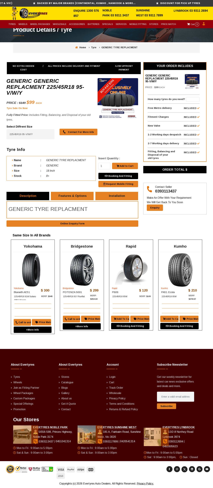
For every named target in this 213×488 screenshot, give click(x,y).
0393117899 (108, 441)
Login (112, 377)
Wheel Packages (40, 24)
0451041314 (63, 441)
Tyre (93, 47)
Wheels (23, 24)
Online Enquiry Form (72, 223)
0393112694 (173, 441)
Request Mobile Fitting (118, 184)
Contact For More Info (78, 132)
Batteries (93, 24)
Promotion (19, 409)
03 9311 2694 (198, 10)
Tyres (12, 24)
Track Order (116, 387)
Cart (193, 24)
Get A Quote (68, 404)
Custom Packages (24, 398)
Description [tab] (28, 196)
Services (121, 24)
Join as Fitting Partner (26, 387)
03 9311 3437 (120, 15)
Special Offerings (23, 404)
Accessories (77, 24)
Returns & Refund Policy (123, 409)
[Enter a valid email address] (175, 397)
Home (80, 47)
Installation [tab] (117, 196)
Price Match (168, 24)
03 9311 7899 (153, 15)
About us (66, 398)
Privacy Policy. (145, 483)
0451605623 (170, 446)
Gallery (65, 393)
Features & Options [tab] (73, 196)
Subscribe (166, 406)
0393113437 (166, 191)
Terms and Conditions (121, 404)
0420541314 (127, 441)
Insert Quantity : (109, 158)
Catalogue (67, 382)
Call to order (23, 322)
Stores (153, 24)
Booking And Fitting (118, 176)
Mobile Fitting (137, 24)
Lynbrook (181, 10)
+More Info (32, 330)
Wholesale (59, 24)
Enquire (80, 10)
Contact (66, 409)
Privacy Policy (117, 398)
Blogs (64, 387)
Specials (107, 24)
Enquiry (154, 208)
